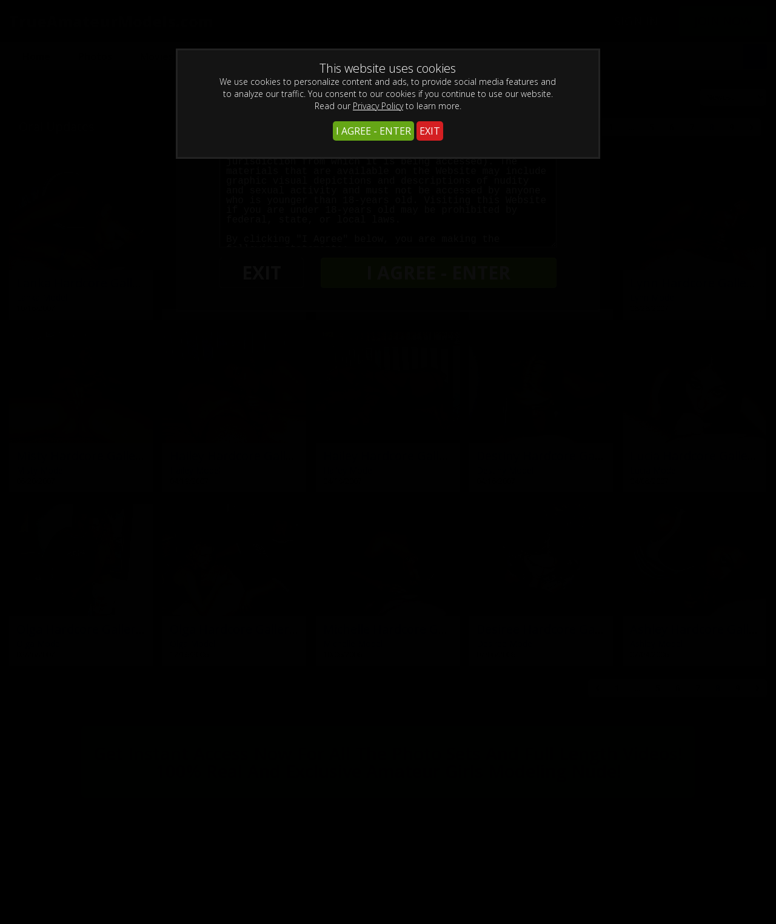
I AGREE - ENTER (373, 131)
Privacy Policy (378, 106)
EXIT (430, 131)
